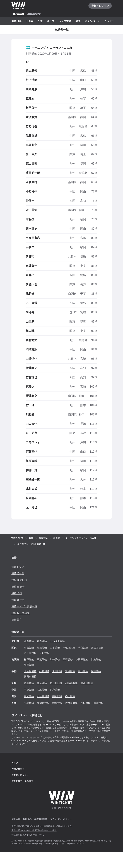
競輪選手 (16, 619)
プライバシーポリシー (61, 819)
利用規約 (27, 819)
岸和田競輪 (87, 683)
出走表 (29, 21)
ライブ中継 (65, 21)
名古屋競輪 (30, 671)
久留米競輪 (43, 703)
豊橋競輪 (70, 671)
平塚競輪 (68, 659)
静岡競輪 (29, 664)
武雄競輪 (57, 703)
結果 (78, 21)
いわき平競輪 (57, 641)
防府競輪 (55, 689)
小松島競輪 (43, 696)
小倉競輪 (29, 703)
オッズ (50, 21)
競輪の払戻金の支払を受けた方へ (27, 835)
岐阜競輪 (44, 671)
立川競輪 (44, 653)
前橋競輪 (42, 647)
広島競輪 (42, 689)
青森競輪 (42, 641)
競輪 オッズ (18, 599)
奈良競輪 (42, 683)
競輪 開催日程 (19, 580)
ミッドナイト (111, 21)
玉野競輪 (29, 689)
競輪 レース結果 (20, 613)
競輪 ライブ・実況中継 (24, 606)
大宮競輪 (83, 647)
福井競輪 (29, 683)
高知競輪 (57, 696)
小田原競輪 (82, 659)
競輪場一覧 (17, 573)
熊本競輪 (98, 703)
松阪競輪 (96, 671)
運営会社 (15, 819)
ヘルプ (14, 763)
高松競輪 (29, 696)
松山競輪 (70, 696)
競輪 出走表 (18, 586)
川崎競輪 (55, 659)
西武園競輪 (97, 647)
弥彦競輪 (29, 647)
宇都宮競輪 (69, 647)
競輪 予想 (16, 593)
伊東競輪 (96, 659)
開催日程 (16, 21)
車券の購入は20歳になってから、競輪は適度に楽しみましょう (41, 825)
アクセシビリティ (20, 775)
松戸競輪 (29, 659)
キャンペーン (92, 21)
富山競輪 (83, 671)
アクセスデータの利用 (22, 781)
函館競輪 (29, 641)
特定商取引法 (40, 819)
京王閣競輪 (30, 653)
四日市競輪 (30, 676)
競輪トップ (17, 566)
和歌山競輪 (71, 683)
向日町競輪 (56, 683)
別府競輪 (86, 703)
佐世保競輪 (71, 703)
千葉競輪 (42, 659)
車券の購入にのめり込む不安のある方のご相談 (34, 830)
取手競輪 (55, 647)
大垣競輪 (57, 671)
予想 (40, 21)
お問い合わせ (17, 769)
